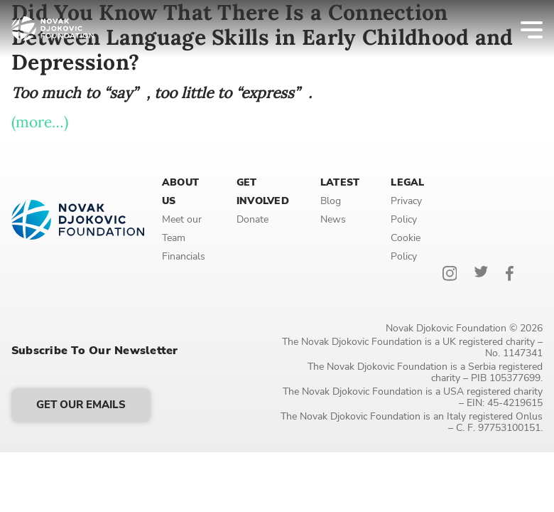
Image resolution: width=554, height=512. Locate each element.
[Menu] (522, 28)
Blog (330, 201)
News (333, 219)
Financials (183, 256)
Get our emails (81, 405)
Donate (252, 219)
